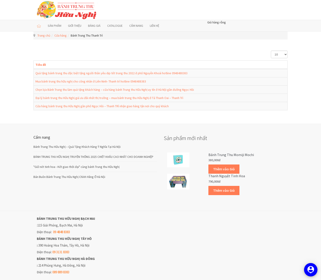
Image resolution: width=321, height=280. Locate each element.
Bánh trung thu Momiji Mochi (231, 154)
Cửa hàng (60, 35)
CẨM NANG (136, 26)
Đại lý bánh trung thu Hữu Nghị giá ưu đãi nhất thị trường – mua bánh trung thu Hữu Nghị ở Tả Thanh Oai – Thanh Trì (109, 98)
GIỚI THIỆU (74, 26)
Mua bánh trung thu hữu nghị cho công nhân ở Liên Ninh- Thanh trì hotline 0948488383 (90, 81)
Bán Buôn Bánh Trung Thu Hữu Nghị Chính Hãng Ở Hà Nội (69, 177)
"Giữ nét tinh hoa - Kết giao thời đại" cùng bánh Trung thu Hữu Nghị (76, 167)
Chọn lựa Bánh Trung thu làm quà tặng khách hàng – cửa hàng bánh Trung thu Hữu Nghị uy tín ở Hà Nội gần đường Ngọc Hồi (114, 90)
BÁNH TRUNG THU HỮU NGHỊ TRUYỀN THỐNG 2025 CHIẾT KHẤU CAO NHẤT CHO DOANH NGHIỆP (93, 157)
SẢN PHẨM (54, 26)
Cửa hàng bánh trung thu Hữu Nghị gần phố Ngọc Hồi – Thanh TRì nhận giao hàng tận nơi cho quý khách (102, 106)
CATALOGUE (115, 26)
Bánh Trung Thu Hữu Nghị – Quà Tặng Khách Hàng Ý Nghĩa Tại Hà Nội (77, 147)
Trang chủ (43, 35)
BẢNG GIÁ (94, 26)
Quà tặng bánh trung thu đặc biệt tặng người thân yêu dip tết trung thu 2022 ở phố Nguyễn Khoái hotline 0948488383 (111, 73)
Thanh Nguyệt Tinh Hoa (226, 176)
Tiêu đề (40, 65)
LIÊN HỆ (154, 26)
